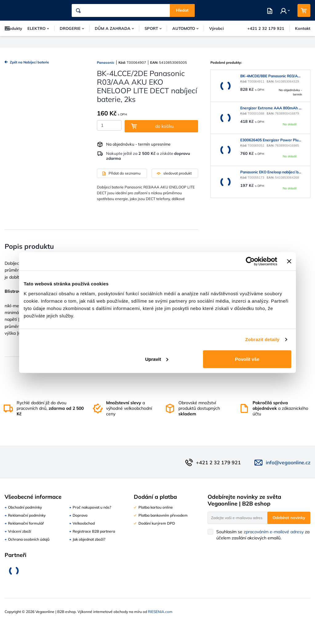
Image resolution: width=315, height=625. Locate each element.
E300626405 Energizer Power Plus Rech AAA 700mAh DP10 (271, 140)
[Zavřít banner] (289, 261)
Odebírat (289, 517)
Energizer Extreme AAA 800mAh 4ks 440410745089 (271, 108)
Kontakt (302, 28)
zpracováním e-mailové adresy (274, 531)
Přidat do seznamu (121, 173)
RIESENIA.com (160, 611)
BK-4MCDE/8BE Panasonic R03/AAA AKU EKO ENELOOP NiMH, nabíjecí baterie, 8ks (271, 76)
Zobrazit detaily (262, 339)
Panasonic (105, 62)
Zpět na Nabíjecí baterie (27, 62)
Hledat (182, 10)
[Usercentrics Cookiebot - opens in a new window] (250, 261)
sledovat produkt (174, 173)
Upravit (157, 358)
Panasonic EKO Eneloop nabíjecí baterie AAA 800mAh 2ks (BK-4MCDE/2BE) (271, 172)
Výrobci (216, 28)
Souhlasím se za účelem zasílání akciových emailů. (262, 535)
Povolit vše (247, 358)
